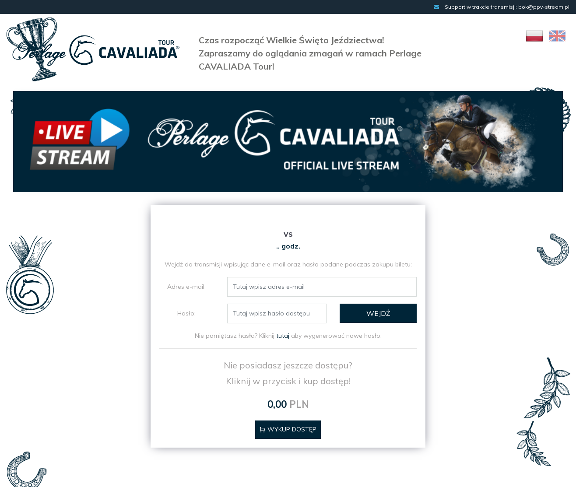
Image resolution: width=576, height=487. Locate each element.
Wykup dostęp (288, 429)
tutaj (282, 336)
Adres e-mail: (186, 287)
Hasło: (186, 313)
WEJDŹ (378, 313)
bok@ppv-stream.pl (543, 7)
